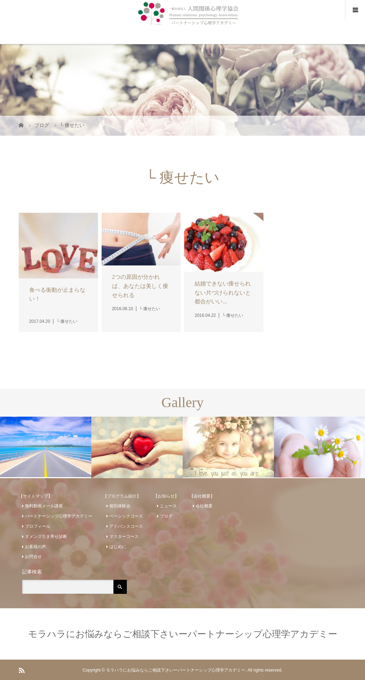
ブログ (166, 516)
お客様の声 (35, 546)
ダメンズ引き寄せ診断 (46, 536)
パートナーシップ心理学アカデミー (58, 516)
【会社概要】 (202, 496)
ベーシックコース (126, 516)
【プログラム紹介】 (122, 496)
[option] (45, 447)
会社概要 (204, 505)
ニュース (168, 505)
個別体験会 (119, 505)
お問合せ (33, 556)
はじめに (117, 546)
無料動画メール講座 (44, 505)
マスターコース (124, 536)
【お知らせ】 (166, 496)
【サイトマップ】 (35, 496)
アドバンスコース (126, 526)
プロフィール (37, 526)
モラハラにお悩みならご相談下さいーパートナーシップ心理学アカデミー (182, 634)
